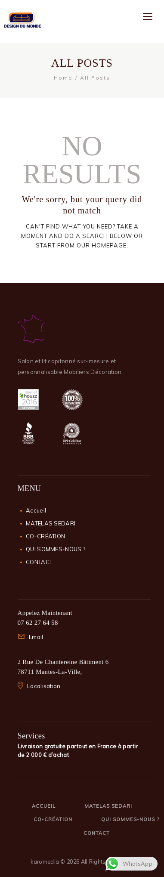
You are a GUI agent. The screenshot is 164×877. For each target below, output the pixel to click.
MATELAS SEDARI (50, 523)
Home (63, 77)
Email (36, 636)
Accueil (36, 510)
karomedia (45, 861)
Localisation (44, 685)
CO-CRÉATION (45, 536)
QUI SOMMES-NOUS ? (55, 549)
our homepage (102, 245)
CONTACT (39, 562)
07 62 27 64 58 (38, 622)
